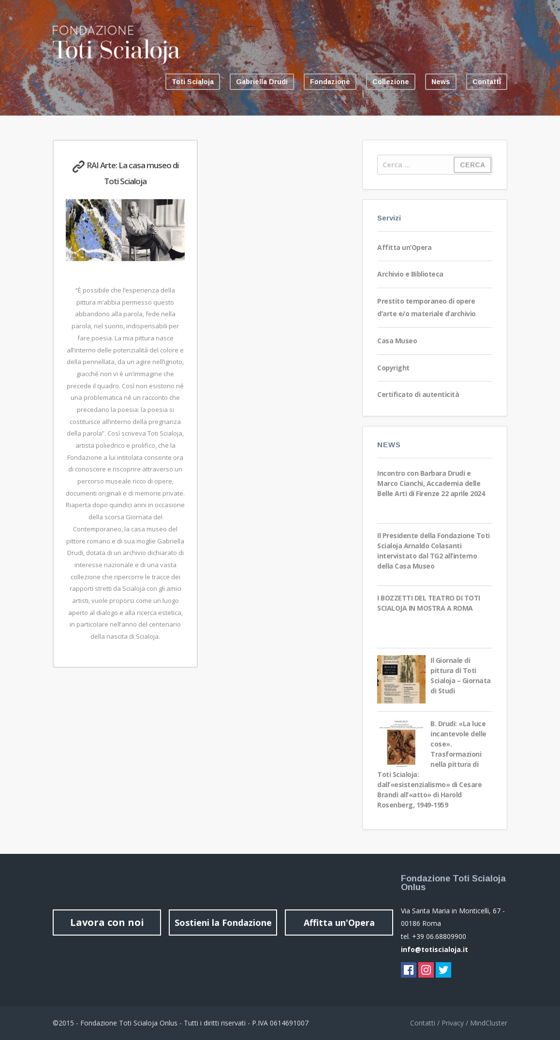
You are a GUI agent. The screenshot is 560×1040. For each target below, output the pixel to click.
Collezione (390, 82)
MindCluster (488, 1022)
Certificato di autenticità (418, 394)
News (440, 82)
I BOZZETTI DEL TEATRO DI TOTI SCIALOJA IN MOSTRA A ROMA (428, 603)
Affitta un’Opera (404, 247)
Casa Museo (397, 340)
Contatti (486, 82)
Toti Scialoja (193, 82)
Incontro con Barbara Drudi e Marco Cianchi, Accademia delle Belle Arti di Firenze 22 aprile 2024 (431, 483)
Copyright (393, 367)
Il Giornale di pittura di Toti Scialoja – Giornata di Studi (460, 675)
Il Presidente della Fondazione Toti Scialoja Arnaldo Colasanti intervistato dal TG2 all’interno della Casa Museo (433, 551)
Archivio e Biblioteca (410, 273)
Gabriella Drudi (262, 82)
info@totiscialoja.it (434, 949)
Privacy (453, 1022)
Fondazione (330, 82)
